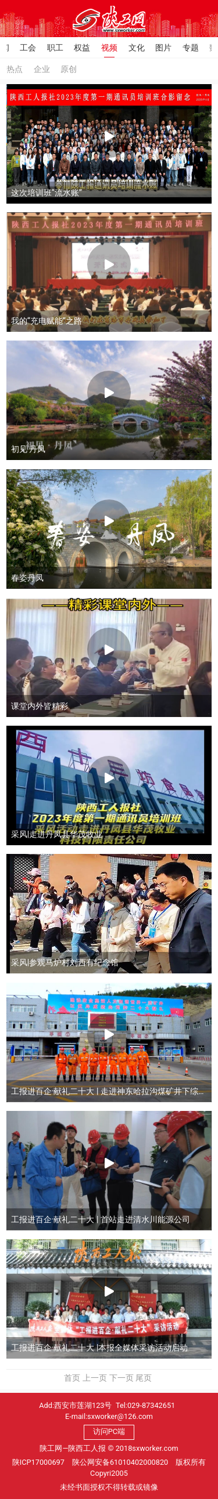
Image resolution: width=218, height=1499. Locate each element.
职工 (55, 47)
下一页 (121, 1377)
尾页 (143, 1377)
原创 (68, 69)
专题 (191, 47)
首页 (72, 1377)
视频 (109, 47)
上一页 (95, 1377)
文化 (136, 47)
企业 (42, 69)
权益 (82, 47)
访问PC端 (109, 1431)
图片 (163, 47)
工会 (28, 47)
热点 (14, 69)
